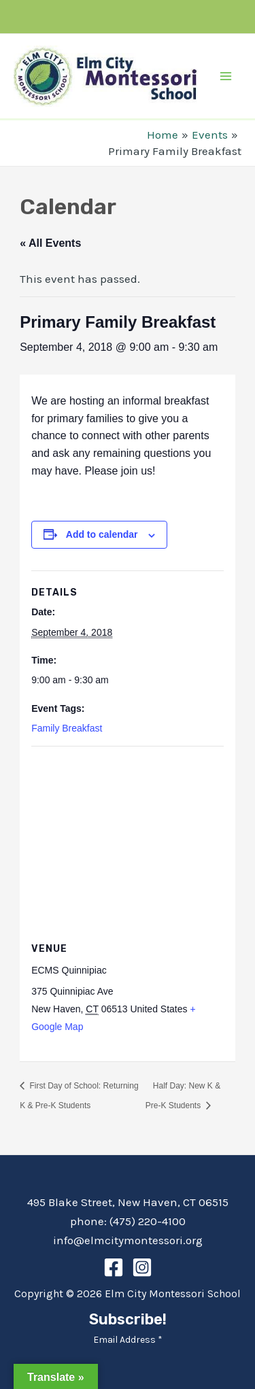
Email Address (128, 1339)
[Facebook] (113, 1267)
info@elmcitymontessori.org (128, 1240)
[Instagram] (142, 1267)
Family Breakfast (66, 728)
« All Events (50, 243)
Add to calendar (102, 534)
